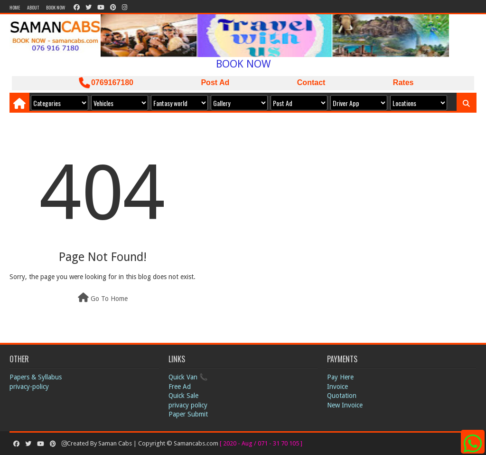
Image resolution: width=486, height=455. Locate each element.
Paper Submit (188, 414)
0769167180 (105, 82)
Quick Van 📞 (187, 377)
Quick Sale (183, 395)
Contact (311, 82)
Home (14, 7)
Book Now (55, 7)
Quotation (341, 395)
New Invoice (345, 405)
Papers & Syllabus (35, 377)
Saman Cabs (115, 443)
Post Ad (215, 82)
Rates (403, 82)
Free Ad (179, 386)
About (33, 7)
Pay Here (340, 377)
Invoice (337, 386)
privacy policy (187, 405)
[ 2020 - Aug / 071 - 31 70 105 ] (261, 443)
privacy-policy (29, 386)
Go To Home (103, 297)
